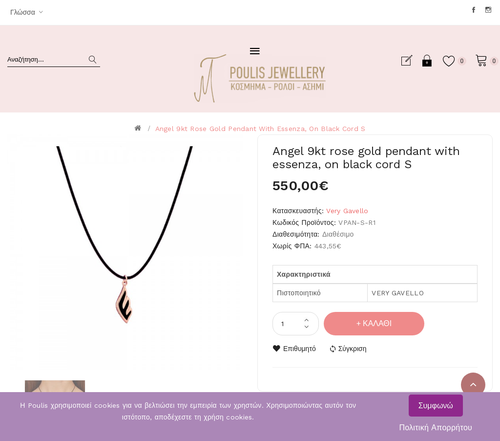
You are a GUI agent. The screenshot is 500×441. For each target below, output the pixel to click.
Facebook (474, 10)
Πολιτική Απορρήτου (435, 427)
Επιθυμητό (299, 349)
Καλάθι (377, 323)
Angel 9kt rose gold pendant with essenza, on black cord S (260, 128)
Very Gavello (347, 211)
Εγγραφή (410, 60)
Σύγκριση (352, 349)
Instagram (489, 10)
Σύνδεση (427, 60)
